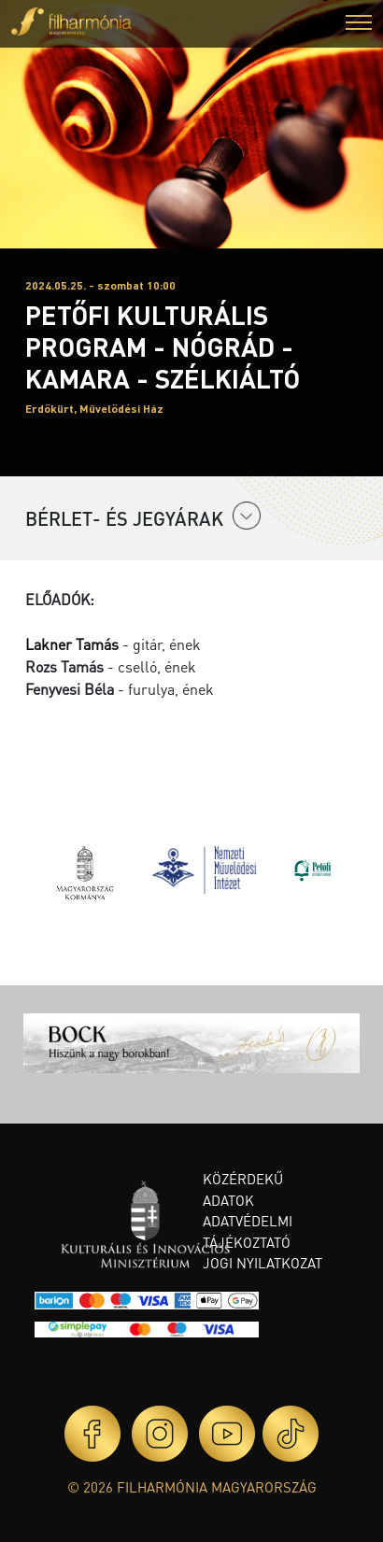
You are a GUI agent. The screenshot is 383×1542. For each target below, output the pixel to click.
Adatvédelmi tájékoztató (247, 1231)
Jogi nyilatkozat (262, 1262)
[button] (359, 25)
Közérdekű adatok (243, 1189)
